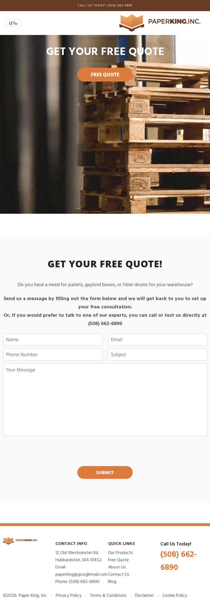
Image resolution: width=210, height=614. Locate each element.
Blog (112, 581)
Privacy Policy (68, 595)
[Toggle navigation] (13, 23)
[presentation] (105, 450)
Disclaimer (144, 595)
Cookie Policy (174, 595)
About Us (117, 567)
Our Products (120, 552)
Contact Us (118, 574)
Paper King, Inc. (32, 595)
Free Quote (105, 74)
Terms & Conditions (108, 595)
